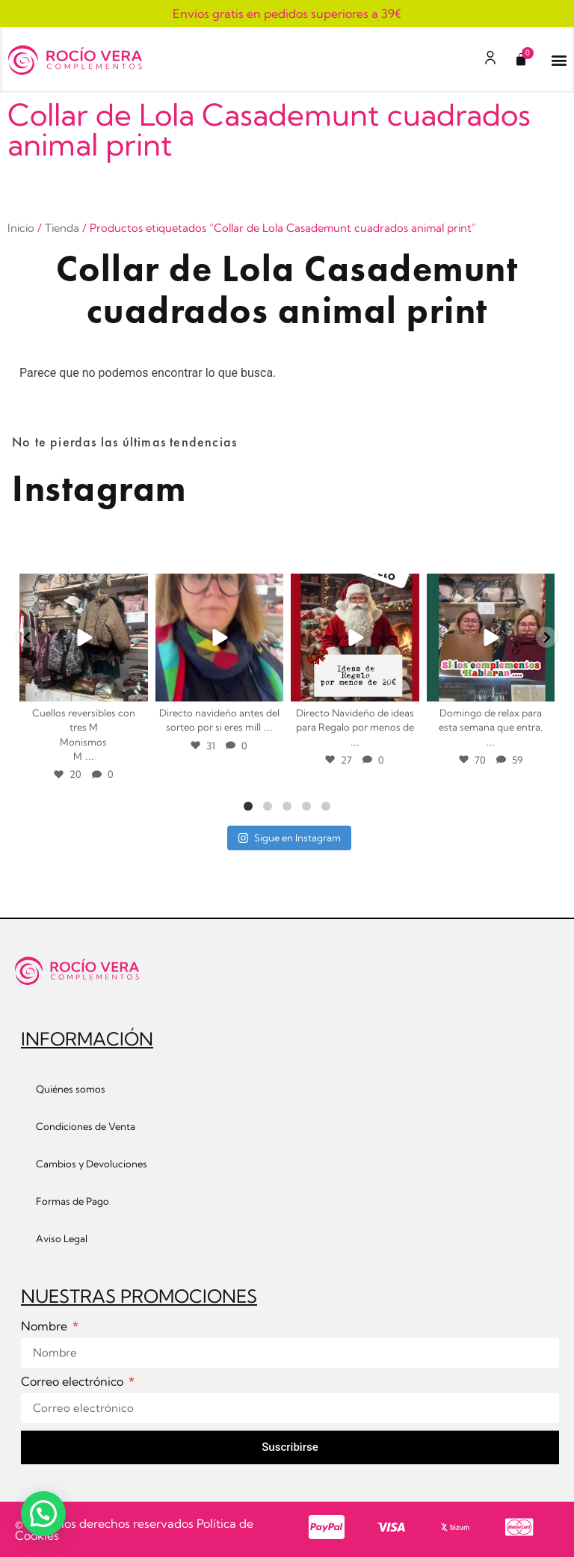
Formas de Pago (72, 1201)
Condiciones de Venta (85, 1126)
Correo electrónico (73, 1382)
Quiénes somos (70, 1089)
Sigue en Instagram (289, 838)
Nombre (45, 1326)
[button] (559, 60)
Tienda (62, 228)
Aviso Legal (61, 1238)
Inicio (20, 228)
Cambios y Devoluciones (91, 1164)
